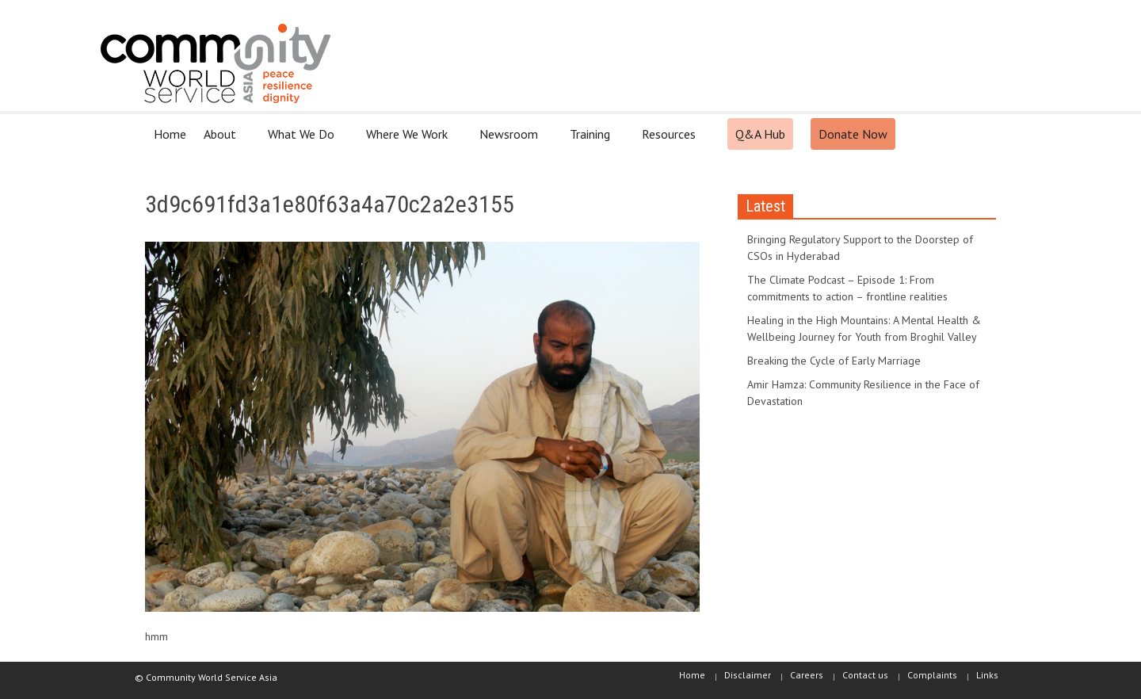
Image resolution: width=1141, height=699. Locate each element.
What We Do (303, 140)
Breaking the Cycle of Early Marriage (834, 360)
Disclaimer (747, 675)
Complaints (932, 675)
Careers (806, 675)
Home (170, 134)
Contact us (865, 675)
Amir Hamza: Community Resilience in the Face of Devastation (863, 392)
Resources (671, 140)
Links (987, 675)
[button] (980, 133)
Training (592, 140)
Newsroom (511, 140)
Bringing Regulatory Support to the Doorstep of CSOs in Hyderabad (860, 247)
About (222, 140)
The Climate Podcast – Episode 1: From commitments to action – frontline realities (847, 288)
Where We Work (409, 140)
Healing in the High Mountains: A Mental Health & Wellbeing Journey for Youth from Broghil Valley (864, 328)
